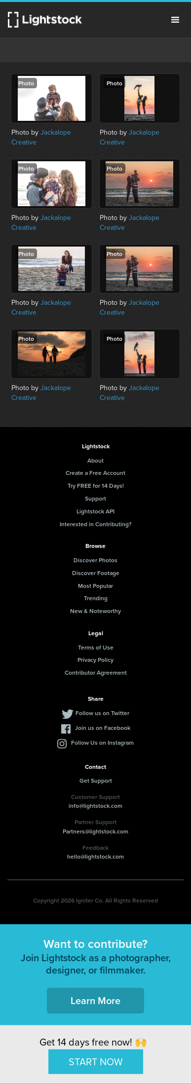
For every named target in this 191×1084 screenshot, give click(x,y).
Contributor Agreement (96, 672)
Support (95, 498)
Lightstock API (95, 511)
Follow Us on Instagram (102, 742)
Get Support (95, 780)
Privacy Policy (95, 659)
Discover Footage (95, 573)
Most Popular (95, 585)
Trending (96, 598)
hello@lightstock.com (95, 856)
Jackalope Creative (41, 137)
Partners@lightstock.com (95, 831)
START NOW (96, 1061)
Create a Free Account (95, 473)
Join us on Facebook (102, 727)
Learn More (95, 1000)
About (95, 460)
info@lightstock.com (95, 805)
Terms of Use (96, 647)
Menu (175, 20)
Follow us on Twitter (102, 713)
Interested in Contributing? (96, 524)
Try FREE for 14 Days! (96, 485)
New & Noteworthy (95, 611)
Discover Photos (95, 560)
